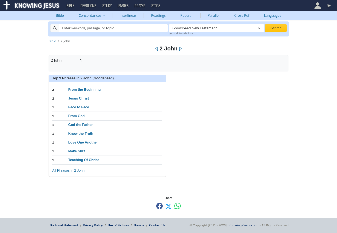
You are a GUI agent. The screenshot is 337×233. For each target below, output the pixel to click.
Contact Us (157, 225)
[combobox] (216, 28)
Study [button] (107, 6)
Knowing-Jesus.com (243, 225)
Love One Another (83, 142)
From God (76, 116)
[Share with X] (168, 206)
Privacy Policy (93, 225)
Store (156, 6)
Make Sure (76, 151)
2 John (56, 60)
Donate (139, 225)
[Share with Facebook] (159, 206)
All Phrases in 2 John (68, 170)
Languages (272, 15)
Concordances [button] (90, 15)
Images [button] (123, 6)
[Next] (180, 49)
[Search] (113, 28)
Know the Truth (80, 133)
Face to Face (78, 107)
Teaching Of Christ (83, 160)
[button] (317, 5)
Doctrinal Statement (64, 225)
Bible (60, 15)
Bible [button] (71, 6)
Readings (158, 15)
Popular (186, 15)
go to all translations (181, 33)
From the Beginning (84, 89)
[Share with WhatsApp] (177, 206)
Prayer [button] (140, 6)
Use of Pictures (118, 225)
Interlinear (128, 15)
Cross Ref (241, 15)
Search (275, 28)
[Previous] (156, 49)
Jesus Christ (78, 98)
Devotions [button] (89, 6)
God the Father (80, 125)
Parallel (213, 15)
